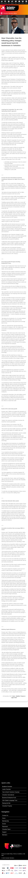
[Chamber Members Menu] (14, 13)
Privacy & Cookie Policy (7, 853)
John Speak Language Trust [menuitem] (9, 800)
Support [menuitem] (4, 832)
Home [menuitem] (3, 818)
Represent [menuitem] (5, 826)
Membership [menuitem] (5, 821)
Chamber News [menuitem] (6, 829)
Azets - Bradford (16, 696)
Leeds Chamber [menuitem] (6, 789)
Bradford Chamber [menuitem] (7, 786)
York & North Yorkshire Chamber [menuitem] (10, 792)
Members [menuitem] (4, 834)
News (15, 697)
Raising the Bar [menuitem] (6, 803)
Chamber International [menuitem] (8, 794)
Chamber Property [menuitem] (7, 806)
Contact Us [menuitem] (5, 815)
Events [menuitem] (4, 823)
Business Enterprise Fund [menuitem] (9, 797)
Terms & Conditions (17, 853)
